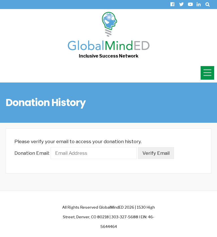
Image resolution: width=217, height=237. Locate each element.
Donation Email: (31, 153)
